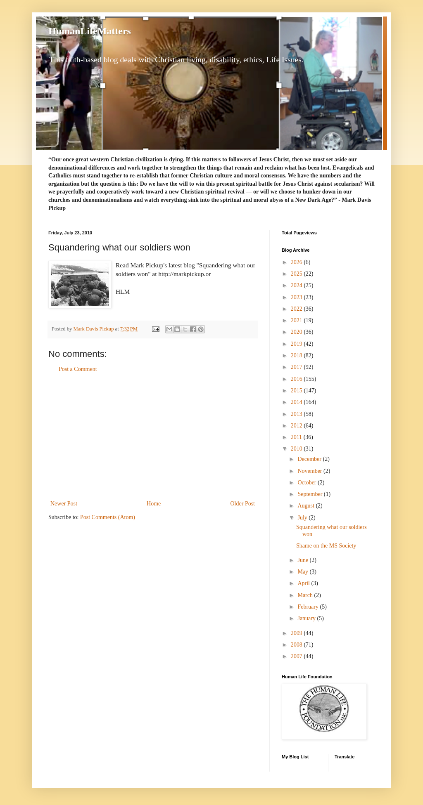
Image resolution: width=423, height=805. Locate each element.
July (303, 518)
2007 (297, 656)
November (310, 471)
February (308, 607)
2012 (297, 426)
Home (154, 503)
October (307, 482)
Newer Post (63, 503)
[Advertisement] (153, 436)
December (310, 459)
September (310, 494)
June (303, 560)
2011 (297, 437)
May (303, 572)
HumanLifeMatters (89, 31)
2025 (297, 274)
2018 (297, 355)
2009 (297, 633)
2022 (297, 309)
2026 (297, 262)
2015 (297, 390)
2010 (297, 449)
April (304, 583)
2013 (297, 414)
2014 (297, 402)
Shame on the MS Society (326, 546)
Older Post (243, 503)
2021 (297, 320)
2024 (297, 285)
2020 (297, 332)
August (306, 506)
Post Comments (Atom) (107, 517)
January (307, 618)
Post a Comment (78, 369)
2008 (297, 645)
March (305, 595)
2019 (297, 344)
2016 (297, 379)
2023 (297, 297)
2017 (297, 367)
